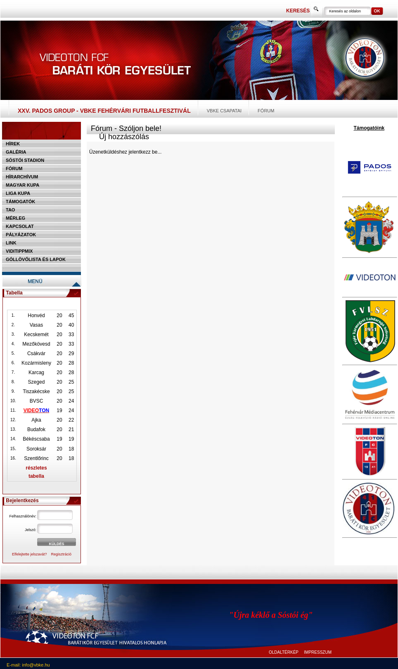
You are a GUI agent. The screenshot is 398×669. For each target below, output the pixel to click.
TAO (10, 209)
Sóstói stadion (25, 160)
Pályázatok (21, 234)
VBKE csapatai (224, 110)
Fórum (266, 110)
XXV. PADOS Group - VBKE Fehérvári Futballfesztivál (104, 110)
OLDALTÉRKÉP (283, 652)
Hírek (13, 143)
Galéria (16, 151)
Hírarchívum (22, 176)
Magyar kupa (22, 185)
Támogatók (20, 201)
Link (11, 242)
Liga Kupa (18, 193)
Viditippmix (19, 251)
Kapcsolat (20, 226)
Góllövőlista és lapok (36, 259)
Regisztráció (61, 554)
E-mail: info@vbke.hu (28, 664)
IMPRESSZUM (318, 652)
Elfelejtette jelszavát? (29, 554)
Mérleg (15, 218)
